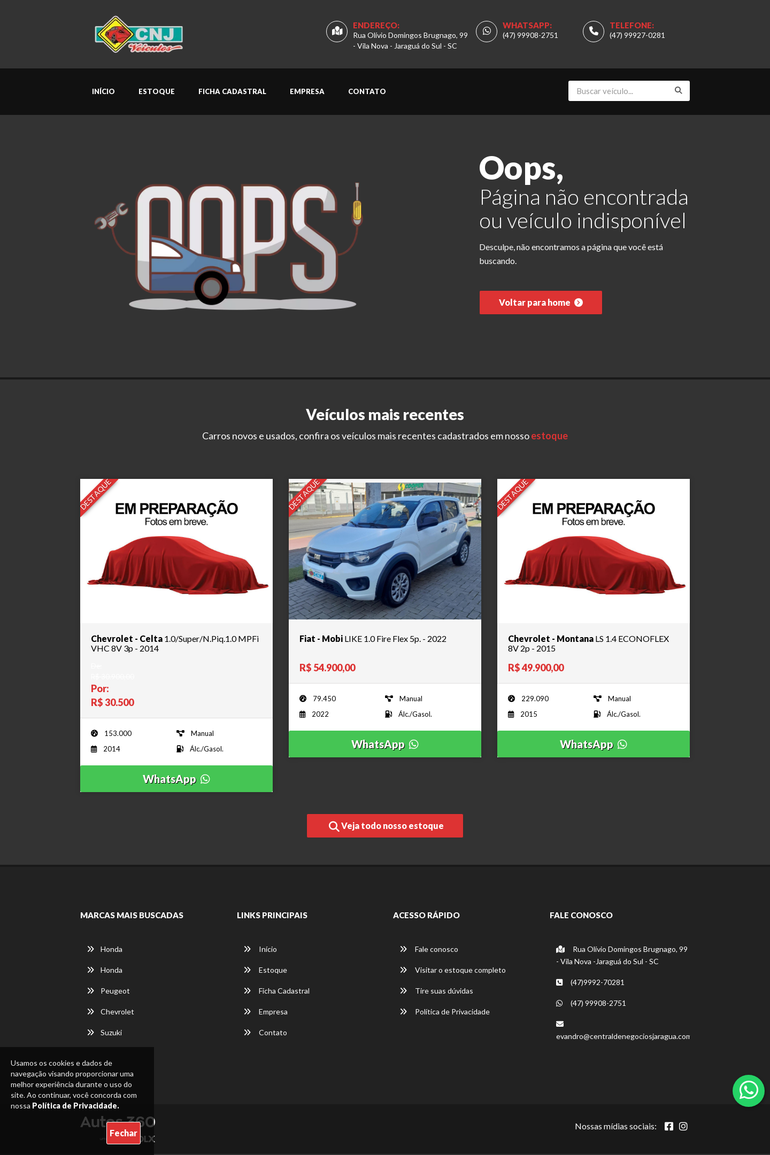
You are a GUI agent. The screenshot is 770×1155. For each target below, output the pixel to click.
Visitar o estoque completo (452, 970)
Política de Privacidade (444, 1012)
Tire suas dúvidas (436, 991)
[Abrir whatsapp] (749, 1090)
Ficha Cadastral (232, 92)
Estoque (156, 92)
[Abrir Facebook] (669, 1127)
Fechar (123, 1133)
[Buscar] (679, 91)
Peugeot (108, 991)
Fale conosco (428, 950)
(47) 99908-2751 (530, 35)
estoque (549, 437)
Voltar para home (541, 305)
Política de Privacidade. (75, 1105)
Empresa (307, 92)
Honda (104, 950)
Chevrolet (110, 1012)
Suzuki (104, 1033)
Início (103, 92)
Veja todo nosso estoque (386, 828)
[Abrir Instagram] (683, 1127)
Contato (367, 92)
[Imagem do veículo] (176, 552)
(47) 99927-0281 (637, 35)
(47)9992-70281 (590, 983)
